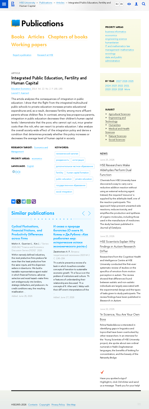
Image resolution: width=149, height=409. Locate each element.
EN (121, 4)
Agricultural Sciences (119, 114)
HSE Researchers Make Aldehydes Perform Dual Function (115, 170)
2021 (126, 85)
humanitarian (112, 42)
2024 (108, 85)
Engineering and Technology (115, 119)
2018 (120, 89)
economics (111, 35)
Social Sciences (117, 139)
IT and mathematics (115, 46)
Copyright (44, 404)
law (128, 46)
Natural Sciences (117, 136)
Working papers (29, 44)
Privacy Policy (58, 404)
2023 (114, 85)
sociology (110, 53)
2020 (108, 89)
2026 (124, 81)
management (112, 49)
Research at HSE (45, 55)
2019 (114, 89)
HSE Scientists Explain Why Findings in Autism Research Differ (118, 246)
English (30, 166)
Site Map (71, 404)
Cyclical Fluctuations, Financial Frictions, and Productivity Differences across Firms (27, 232)
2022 (120, 85)
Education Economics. (21, 88)
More (127, 89)
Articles (36, 37)
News (104, 153)
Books (17, 37)
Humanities (115, 124)
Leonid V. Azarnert (20, 93)
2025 (131, 81)
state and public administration (113, 58)
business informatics (115, 31)
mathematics (127, 49)
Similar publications (32, 213)
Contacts (32, 404)
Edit (139, 403)
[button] (31, 219)
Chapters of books (67, 37)
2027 (118, 81)
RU (117, 4)
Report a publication (22, 55)
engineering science (116, 38)
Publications (42, 23)
